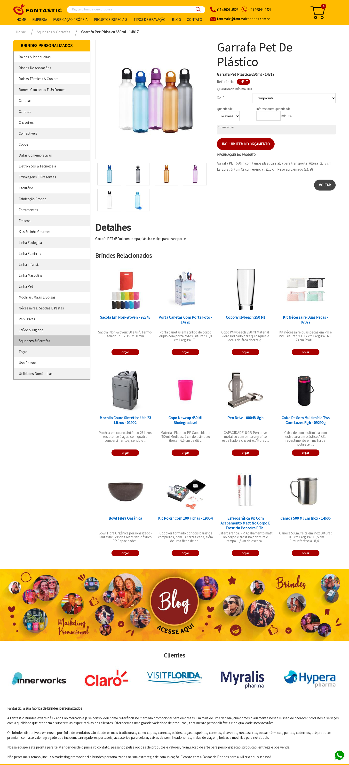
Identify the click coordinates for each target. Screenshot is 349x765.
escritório (26, 188)
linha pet (26, 286)
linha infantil (29, 264)
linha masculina (30, 275)
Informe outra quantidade (273, 108)
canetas (25, 111)
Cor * (220, 97)
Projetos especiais (110, 19)
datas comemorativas (35, 155)
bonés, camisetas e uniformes (42, 89)
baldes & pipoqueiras (35, 57)
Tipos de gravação (150, 19)
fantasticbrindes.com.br (243, 19)
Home (21, 19)
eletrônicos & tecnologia (37, 166)
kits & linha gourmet (35, 231)
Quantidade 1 (226, 108)
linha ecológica (30, 242)
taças (23, 351)
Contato (194, 19)
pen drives (27, 319)
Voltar (325, 185)
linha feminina (30, 253)
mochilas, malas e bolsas (37, 297)
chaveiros (26, 122)
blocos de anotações (35, 68)
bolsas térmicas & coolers (38, 78)
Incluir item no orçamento (246, 144)
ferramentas (28, 210)
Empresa (39, 19)
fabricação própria (32, 199)
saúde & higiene (31, 330)
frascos (25, 220)
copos (23, 144)
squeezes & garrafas (34, 341)
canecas (25, 100)
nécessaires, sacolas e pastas (41, 308)
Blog (176, 19)
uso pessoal (28, 362)
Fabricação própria (70, 19)
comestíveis (28, 133)
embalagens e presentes (37, 177)
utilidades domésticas (36, 373)
